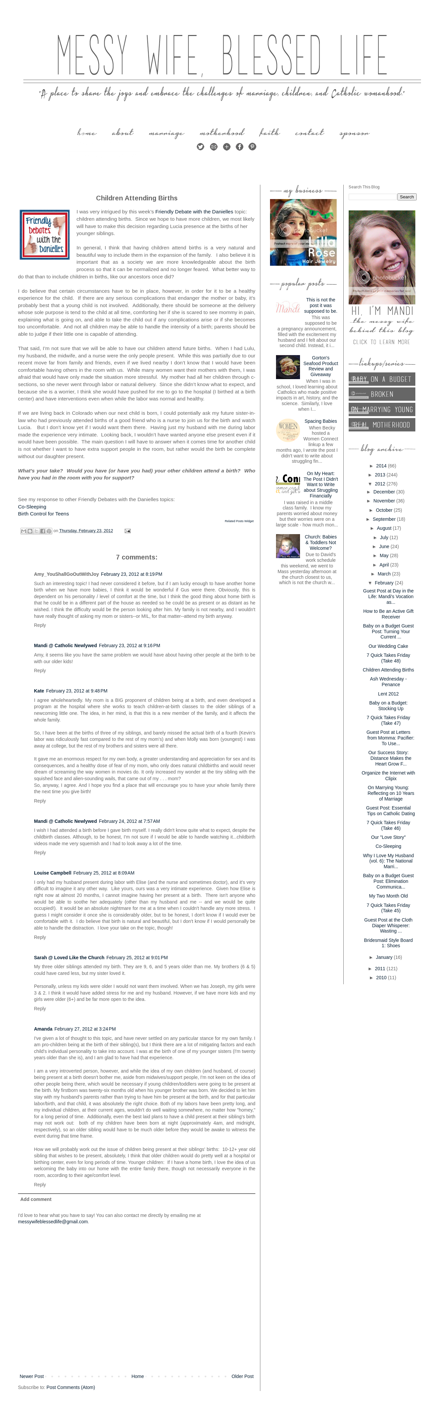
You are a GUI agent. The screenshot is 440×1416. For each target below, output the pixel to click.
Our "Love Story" (388, 837)
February (385, 582)
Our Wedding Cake (388, 646)
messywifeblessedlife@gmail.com (53, 1221)
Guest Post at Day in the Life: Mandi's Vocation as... (388, 596)
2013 (381, 474)
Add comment (35, 1199)
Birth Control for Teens (43, 513)
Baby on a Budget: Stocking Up (388, 705)
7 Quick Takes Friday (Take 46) (388, 825)
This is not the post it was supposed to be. (320, 305)
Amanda (43, 1029)
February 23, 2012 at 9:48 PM (76, 690)
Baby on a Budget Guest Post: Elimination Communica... (388, 881)
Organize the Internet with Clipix (388, 775)
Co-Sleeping (32, 506)
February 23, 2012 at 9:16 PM (129, 645)
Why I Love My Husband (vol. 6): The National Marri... (388, 861)
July (385, 537)
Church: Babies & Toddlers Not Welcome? (321, 542)
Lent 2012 (388, 693)
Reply (40, 625)
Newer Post (32, 1376)
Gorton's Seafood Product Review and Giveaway (320, 366)
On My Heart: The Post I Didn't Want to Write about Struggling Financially (321, 484)
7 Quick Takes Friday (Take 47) (388, 720)
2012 (381, 483)
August (385, 528)
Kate (39, 690)
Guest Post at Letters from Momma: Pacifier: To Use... (390, 738)
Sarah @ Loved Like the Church (69, 957)
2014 (382, 465)
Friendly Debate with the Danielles (194, 211)
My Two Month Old (388, 896)
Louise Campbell (52, 873)
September (385, 519)
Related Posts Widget (239, 521)
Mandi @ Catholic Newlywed (65, 645)
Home (137, 1376)
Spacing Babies (321, 421)
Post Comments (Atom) (71, 1387)
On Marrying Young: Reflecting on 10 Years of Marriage (391, 793)
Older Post (243, 1376)
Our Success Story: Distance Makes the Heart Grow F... (389, 758)
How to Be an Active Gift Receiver (388, 613)
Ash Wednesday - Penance (388, 681)
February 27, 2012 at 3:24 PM (85, 1029)
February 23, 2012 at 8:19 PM (131, 574)
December (384, 491)
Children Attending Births (388, 669)
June (384, 546)
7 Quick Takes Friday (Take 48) (388, 657)
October (385, 510)
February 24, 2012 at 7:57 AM (129, 821)
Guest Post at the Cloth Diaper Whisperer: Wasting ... (388, 925)
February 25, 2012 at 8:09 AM (103, 873)
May (385, 555)
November (384, 500)
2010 (382, 977)
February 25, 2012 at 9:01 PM (137, 957)
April (385, 564)
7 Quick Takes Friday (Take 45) (388, 908)
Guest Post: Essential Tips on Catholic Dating (390, 810)
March (385, 573)
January (385, 957)
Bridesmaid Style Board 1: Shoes (388, 943)
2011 (381, 968)
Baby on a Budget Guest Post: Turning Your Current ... (388, 631)
